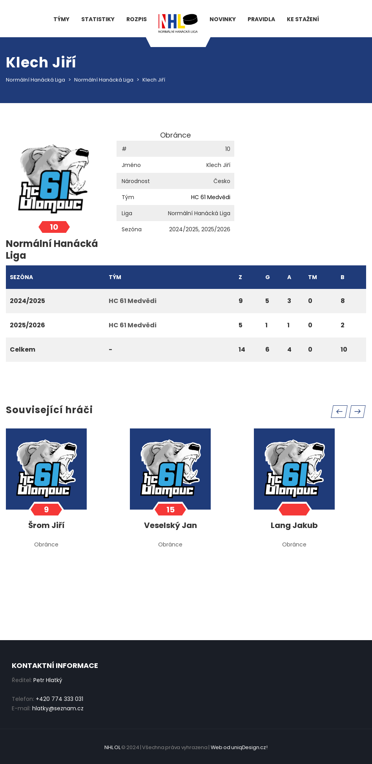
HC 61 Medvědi (210, 197)
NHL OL (112, 747)
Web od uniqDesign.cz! (239, 747)
